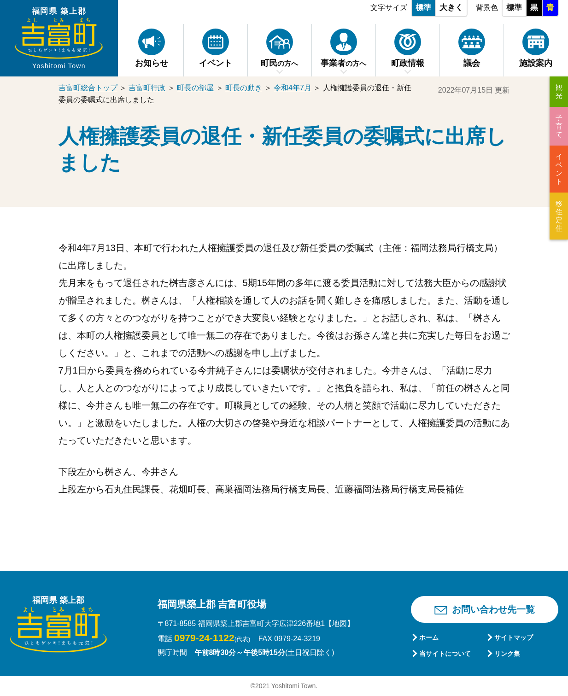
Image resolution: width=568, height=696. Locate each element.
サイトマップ (513, 637)
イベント (559, 168)
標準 (423, 7)
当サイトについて (445, 653)
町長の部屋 (195, 88)
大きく (451, 7)
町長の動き (243, 88)
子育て (559, 126)
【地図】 (339, 623)
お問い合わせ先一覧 (493, 609)
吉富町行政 (147, 88)
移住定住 (559, 215)
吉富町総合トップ (88, 88)
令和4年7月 (292, 88)
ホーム (429, 637)
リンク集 (507, 653)
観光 (559, 91)
